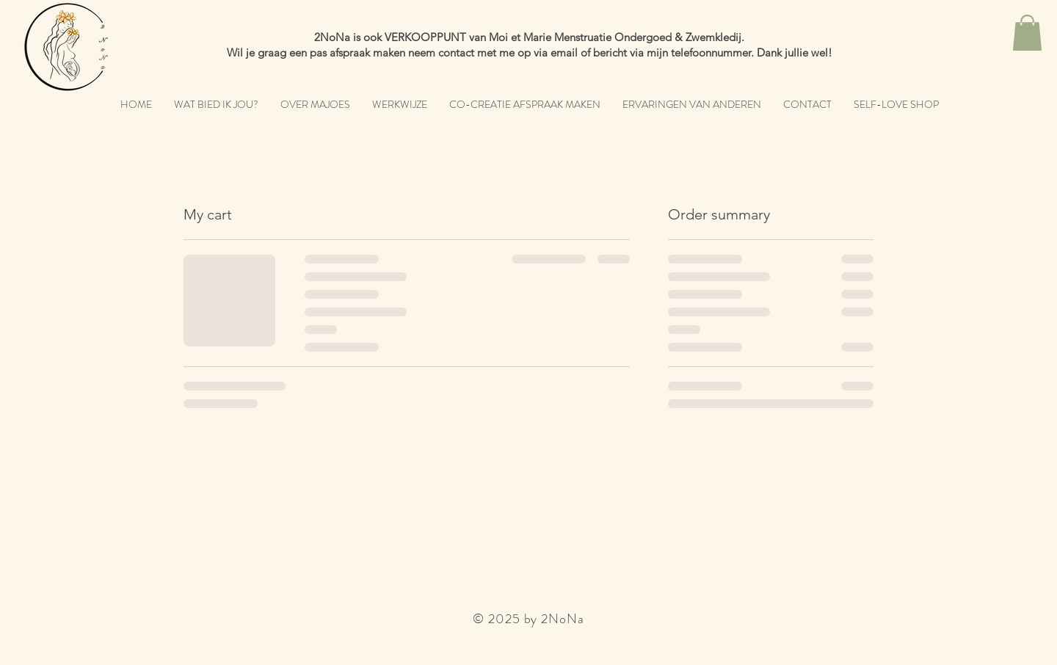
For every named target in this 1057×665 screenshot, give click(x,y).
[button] (1027, 33)
